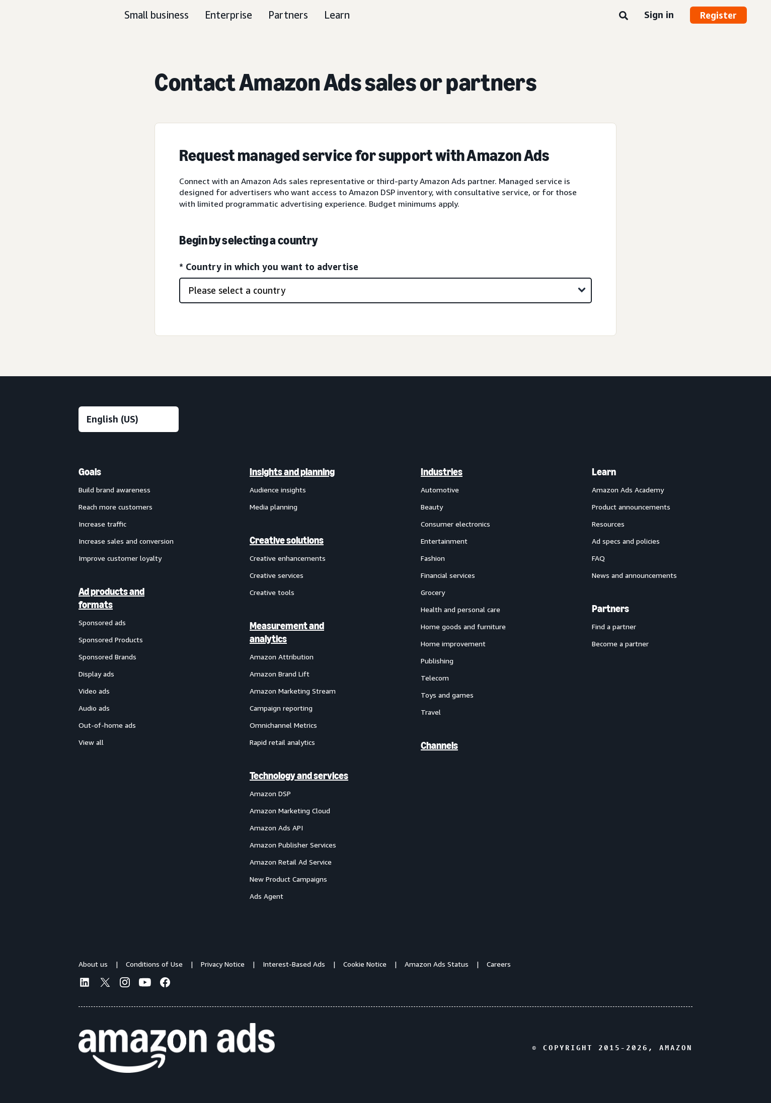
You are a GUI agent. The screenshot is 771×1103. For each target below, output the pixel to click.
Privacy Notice (223, 964)
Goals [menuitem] (90, 472)
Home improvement (453, 643)
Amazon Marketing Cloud (290, 810)
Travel (431, 712)
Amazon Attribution (282, 656)
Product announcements (631, 506)
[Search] (623, 16)
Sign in (659, 14)
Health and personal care (460, 609)
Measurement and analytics (287, 632)
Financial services (448, 575)
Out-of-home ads (107, 725)
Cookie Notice (365, 964)
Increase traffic (102, 524)
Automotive (440, 489)
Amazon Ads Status (437, 964)
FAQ (598, 558)
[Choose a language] (129, 419)
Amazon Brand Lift (280, 673)
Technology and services (299, 776)
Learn (337, 15)
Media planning (273, 506)
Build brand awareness (114, 489)
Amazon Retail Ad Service (291, 862)
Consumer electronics (455, 524)
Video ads (94, 691)
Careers (499, 964)
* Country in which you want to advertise (268, 266)
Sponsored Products (111, 639)
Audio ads (94, 708)
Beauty (432, 506)
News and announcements (634, 575)
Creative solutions (287, 540)
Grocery (433, 592)
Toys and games (447, 695)
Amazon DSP (270, 793)
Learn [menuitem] (604, 472)
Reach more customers (115, 506)
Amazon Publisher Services (293, 844)
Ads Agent (266, 896)
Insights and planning (292, 472)
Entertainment (444, 541)
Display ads (96, 673)
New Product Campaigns (288, 879)
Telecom (435, 677)
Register (718, 15)
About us (93, 964)
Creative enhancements (288, 558)
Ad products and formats (111, 598)
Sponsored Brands (107, 656)
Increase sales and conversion (126, 541)
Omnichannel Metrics (283, 725)
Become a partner (620, 643)
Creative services (276, 575)
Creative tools (272, 592)
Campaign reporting (281, 708)
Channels (439, 745)
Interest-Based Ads (294, 964)
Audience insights (278, 489)
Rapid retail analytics (282, 742)
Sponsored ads (102, 622)
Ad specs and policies (626, 541)
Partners (288, 15)
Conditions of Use (154, 964)
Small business (156, 15)
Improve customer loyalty (120, 558)
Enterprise (228, 15)
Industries (441, 472)
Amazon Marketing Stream (293, 691)
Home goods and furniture (463, 626)
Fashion (433, 558)
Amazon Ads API (276, 827)
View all (91, 742)
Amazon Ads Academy (628, 489)
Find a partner (614, 626)
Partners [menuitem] (610, 609)
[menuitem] (129, 683)
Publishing (437, 660)
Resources (608, 524)
